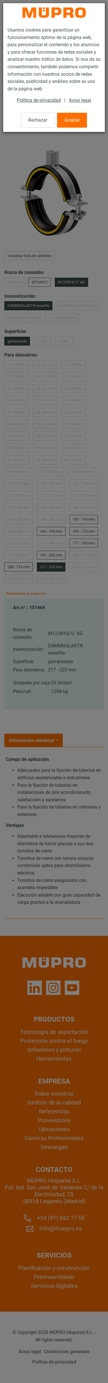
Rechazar (37, 120)
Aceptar (72, 120)
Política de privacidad (39, 100)
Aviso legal (80, 100)
